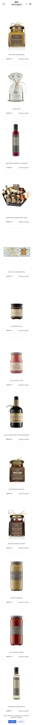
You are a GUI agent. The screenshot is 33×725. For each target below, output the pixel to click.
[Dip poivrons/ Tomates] (16, 629)
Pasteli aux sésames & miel (16, 272)
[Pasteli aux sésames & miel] (16, 249)
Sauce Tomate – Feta (16, 380)
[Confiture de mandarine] (16, 32)
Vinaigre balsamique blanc (16, 706)
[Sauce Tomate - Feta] (16, 358)
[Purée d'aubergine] (16, 575)
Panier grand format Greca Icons (16, 217)
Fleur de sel (16, 109)
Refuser (21, 721)
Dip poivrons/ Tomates (16, 652)
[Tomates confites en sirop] (16, 521)
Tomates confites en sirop (16, 543)
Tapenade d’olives (16, 326)
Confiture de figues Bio (16, 489)
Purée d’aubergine (16, 598)
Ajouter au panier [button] (24, 59)
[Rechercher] (26, 4)
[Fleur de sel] (16, 86)
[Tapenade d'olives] (16, 303)
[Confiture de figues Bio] (16, 466)
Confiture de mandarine (16, 54)
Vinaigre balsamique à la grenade (16, 163)
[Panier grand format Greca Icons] (16, 195)
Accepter (12, 721)
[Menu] (3, 4)
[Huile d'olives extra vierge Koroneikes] (16, 412)
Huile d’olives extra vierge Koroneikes (16, 435)
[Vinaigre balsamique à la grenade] (16, 140)
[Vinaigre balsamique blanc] (16, 684)
